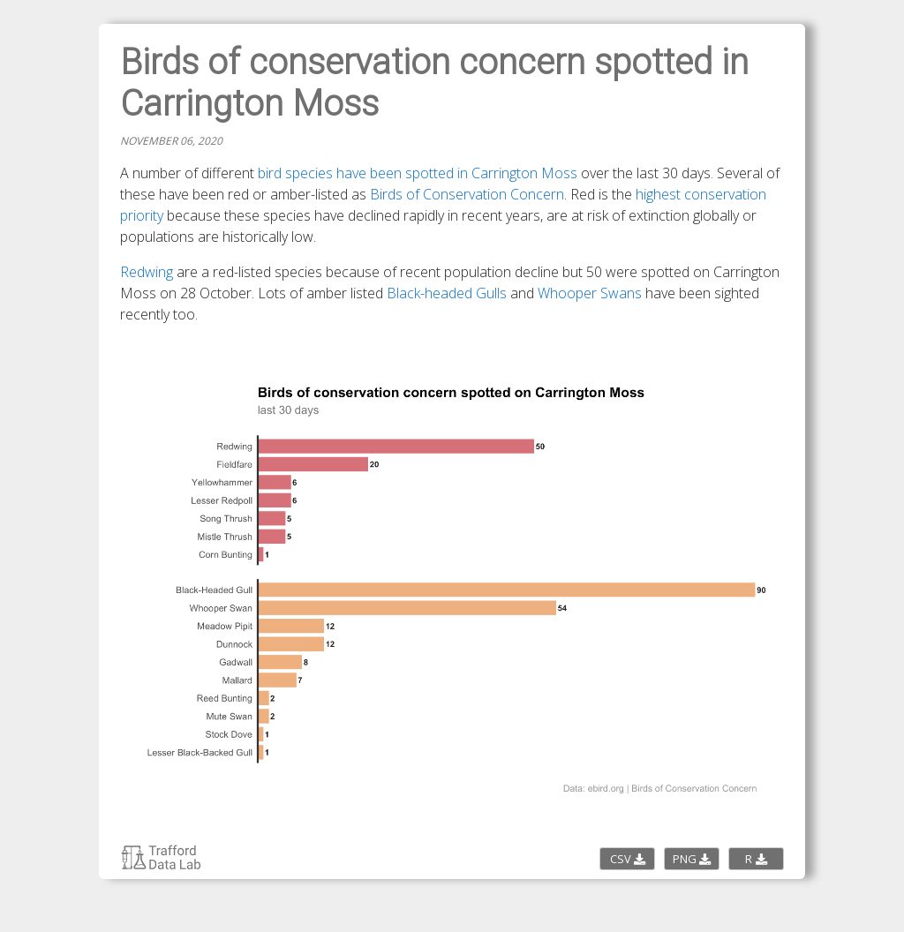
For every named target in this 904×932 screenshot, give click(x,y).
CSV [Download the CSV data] (627, 859)
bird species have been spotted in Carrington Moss (417, 173)
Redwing (146, 272)
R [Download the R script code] (755, 859)
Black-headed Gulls (447, 293)
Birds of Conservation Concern (467, 194)
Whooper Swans (590, 293)
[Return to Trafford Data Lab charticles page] (161, 866)
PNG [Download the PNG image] (692, 859)
